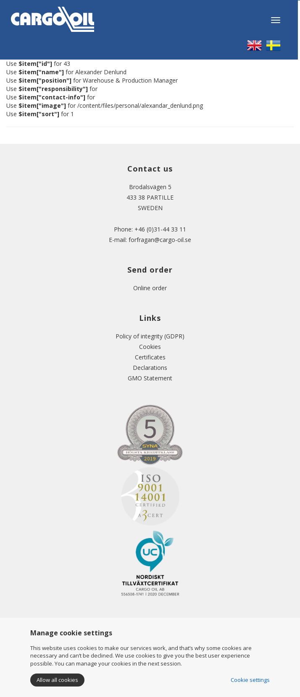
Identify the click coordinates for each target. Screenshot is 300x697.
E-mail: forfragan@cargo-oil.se (150, 240)
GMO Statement (150, 378)
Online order (150, 288)
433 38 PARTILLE (150, 197)
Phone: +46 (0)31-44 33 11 (150, 229)
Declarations (150, 368)
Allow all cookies (57, 680)
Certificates (150, 357)
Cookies (150, 347)
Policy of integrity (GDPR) (150, 336)
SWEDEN (150, 208)
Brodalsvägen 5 (150, 187)
